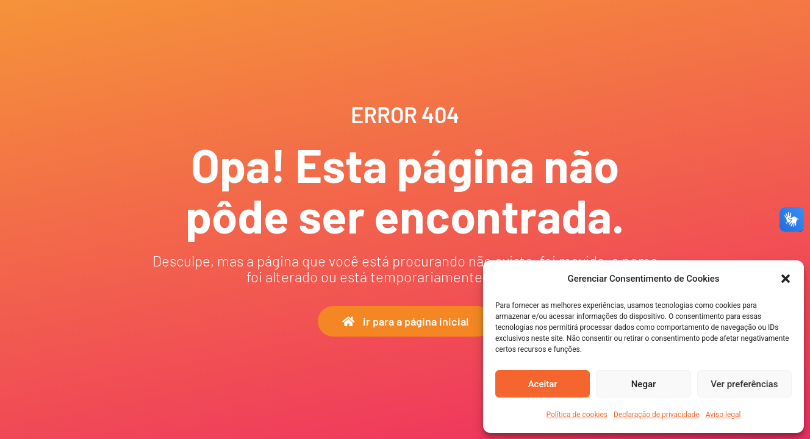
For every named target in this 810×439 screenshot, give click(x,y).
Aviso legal (723, 414)
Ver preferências (744, 384)
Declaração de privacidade (657, 414)
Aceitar (542, 384)
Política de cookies (577, 414)
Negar (643, 384)
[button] (786, 279)
